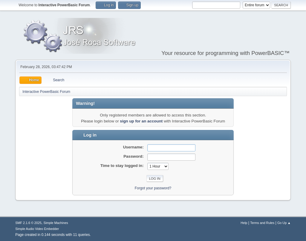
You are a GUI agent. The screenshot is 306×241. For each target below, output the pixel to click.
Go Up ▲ (284, 223)
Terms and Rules (262, 223)
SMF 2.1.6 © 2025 (28, 223)
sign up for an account (141, 121)
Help (244, 223)
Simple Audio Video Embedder (37, 229)
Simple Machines (56, 223)
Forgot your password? (153, 188)
